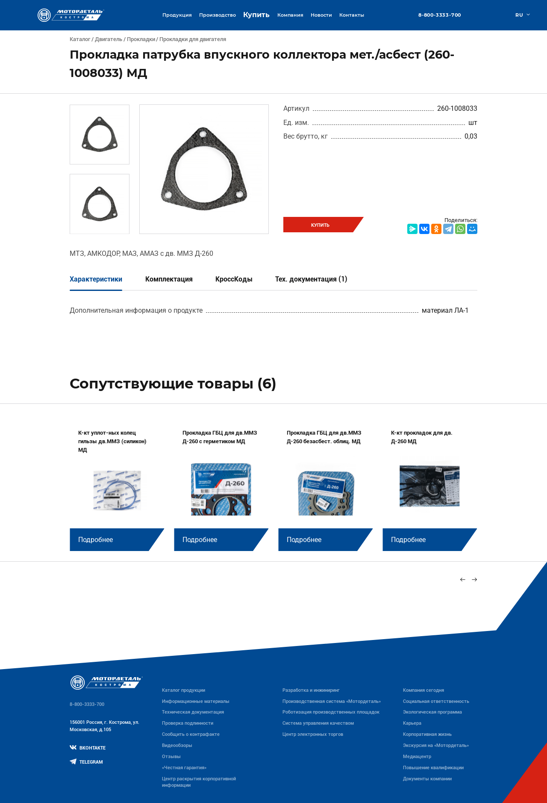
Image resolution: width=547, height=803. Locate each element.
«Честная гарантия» (184, 767)
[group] (117, 484)
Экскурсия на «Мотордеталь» (436, 745)
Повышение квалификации (433, 767)
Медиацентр (417, 756)
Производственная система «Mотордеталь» (331, 701)
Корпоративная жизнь (427, 734)
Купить (256, 15)
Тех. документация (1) (311, 279)
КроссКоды (234, 279)
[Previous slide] (463, 579)
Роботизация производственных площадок (330, 712)
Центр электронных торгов (312, 734)
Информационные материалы (195, 701)
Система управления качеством (318, 723)
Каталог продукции (183, 690)
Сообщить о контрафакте (191, 734)
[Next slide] (474, 579)
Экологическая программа (432, 712)
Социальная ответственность (436, 701)
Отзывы (171, 756)
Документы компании (427, 779)
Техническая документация (193, 712)
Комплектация (169, 279)
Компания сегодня (423, 690)
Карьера (412, 723)
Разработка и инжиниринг (311, 690)
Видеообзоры (177, 745)
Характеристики (96, 279)
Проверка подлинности (187, 723)
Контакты (351, 15)
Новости (321, 15)
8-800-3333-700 (439, 15)
